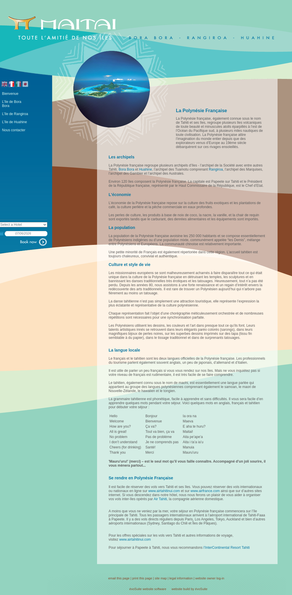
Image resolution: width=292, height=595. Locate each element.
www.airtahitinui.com (164, 491)
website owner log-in (209, 578)
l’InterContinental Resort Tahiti (227, 548)
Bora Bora (126, 169)
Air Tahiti (160, 499)
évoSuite (135, 589)
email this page (119, 578)
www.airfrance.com (205, 491)
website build (181, 589)
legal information (181, 578)
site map (161, 578)
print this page (142, 578)
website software (154, 589)
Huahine (145, 169)
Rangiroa (216, 169)
